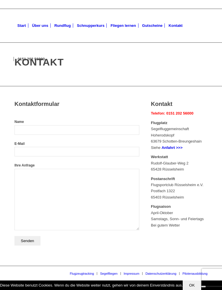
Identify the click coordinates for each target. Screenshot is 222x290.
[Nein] (203, 286)
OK (192, 285)
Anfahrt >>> (172, 147)
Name (76, 127)
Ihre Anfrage (76, 196)
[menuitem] (21, 25)
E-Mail (76, 149)
